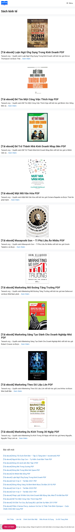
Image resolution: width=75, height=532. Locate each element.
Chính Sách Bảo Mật (30, 519)
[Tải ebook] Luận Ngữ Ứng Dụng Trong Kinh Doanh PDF (32, 52)
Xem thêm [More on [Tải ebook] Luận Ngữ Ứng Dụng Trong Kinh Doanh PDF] (26, 59)
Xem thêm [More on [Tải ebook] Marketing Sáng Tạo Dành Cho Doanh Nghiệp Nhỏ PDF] (25, 344)
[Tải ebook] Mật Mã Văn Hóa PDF (20, 193)
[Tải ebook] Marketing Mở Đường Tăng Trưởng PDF (30, 287)
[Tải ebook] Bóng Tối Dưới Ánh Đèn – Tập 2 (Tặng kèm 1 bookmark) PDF (31, 456)
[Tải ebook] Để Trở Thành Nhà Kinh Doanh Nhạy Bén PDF (33, 146)
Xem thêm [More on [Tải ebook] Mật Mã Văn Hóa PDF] (15, 200)
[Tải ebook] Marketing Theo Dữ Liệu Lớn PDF (27, 384)
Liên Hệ (18, 519)
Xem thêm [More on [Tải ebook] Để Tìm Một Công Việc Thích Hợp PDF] (12, 106)
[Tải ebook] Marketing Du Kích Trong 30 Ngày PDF (30, 431)
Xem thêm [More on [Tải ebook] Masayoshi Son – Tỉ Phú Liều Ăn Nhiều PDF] (21, 247)
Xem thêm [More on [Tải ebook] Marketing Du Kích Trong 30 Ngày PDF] (23, 438)
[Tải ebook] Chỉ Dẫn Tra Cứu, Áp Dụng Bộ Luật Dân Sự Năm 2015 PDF (30, 502)
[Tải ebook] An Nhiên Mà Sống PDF (16, 474)
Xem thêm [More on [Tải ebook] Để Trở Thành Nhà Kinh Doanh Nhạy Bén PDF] (12, 153)
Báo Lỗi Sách (9, 527)
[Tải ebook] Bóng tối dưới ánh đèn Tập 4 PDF (20, 463)
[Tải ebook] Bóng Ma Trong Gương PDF (18, 466)
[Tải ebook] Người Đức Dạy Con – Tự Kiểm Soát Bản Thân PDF (27, 459)
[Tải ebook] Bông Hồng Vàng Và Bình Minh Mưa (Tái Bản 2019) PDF (29, 484)
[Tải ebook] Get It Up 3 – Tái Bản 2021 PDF (20, 492)
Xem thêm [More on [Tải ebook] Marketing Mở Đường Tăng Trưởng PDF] (25, 294)
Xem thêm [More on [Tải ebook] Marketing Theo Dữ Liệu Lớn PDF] (18, 391)
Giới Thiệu (10, 519)
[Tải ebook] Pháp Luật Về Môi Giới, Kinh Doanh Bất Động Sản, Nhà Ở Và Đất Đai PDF (35, 495)
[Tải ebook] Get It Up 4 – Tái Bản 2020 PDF (20, 488)
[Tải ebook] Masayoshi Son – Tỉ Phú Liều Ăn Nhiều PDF (33, 240)
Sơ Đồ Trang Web (62, 519)
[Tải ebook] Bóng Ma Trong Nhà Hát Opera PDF (21, 470)
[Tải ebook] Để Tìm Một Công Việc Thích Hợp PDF (30, 99)
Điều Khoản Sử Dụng (47, 519)
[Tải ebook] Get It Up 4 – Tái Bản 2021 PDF (20, 481)
